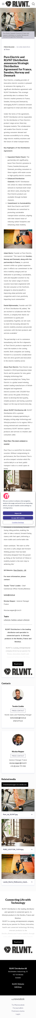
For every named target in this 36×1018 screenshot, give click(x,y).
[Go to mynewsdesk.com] (18, 999)
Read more (18, 664)
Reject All (18, 513)
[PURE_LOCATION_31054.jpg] (18, 832)
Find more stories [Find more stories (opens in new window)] (18, 1011)
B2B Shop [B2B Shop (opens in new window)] (18, 987)
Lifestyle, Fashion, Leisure (13, 620)
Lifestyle (26, 620)
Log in (18, 1014)
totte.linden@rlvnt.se (18, 718)
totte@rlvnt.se (9, 595)
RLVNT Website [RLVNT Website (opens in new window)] (18, 984)
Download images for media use (15, 784)
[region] (18, 509)
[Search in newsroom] (33, 3)
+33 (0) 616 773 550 (18, 766)
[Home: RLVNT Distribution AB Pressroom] (17, 4)
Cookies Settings (18, 522)
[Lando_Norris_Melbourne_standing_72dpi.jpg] (18, 866)
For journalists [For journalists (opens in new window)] (18, 1008)
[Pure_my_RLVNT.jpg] (18, 800)
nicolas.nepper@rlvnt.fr (18, 763)
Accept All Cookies (18, 518)
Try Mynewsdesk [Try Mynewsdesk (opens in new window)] (18, 1005)
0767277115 (18, 721)
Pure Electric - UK (19, 570)
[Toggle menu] (3, 4)
